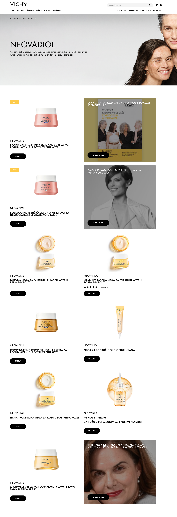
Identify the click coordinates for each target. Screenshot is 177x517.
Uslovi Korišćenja (50, 504)
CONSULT (146, 10)
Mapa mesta (100, 504)
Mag (157, 10)
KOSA (23, 10)
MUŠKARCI (57, 10)
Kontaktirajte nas (113, 504)
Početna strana (15, 18)
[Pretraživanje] (149, 5)
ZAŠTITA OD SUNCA (44, 10)
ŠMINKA (30, 10)
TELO (17, 10)
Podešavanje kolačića (84, 504)
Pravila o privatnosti (67, 504)
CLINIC (122, 10)
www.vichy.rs (127, 504)
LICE (12, 10)
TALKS (133, 10)
